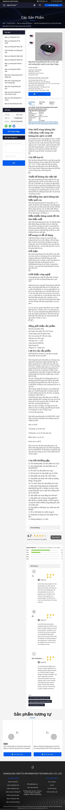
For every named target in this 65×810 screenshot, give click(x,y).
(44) (12, 93)
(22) (13, 87)
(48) (13, 64)
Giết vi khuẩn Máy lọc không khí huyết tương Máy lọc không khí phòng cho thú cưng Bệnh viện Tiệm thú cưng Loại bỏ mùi (17, 747)
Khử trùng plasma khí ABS (37, 705)
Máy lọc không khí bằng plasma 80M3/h (40, 701)
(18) (13, 76)
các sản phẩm (11, 23)
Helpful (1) (43, 580)
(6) (13, 60)
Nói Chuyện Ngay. (53, 5)
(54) (13, 70)
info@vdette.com (42, 1)
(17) (12, 37)
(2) (13, 99)
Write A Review (56, 537)
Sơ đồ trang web (52, 788)
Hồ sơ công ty (52, 781)
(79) (13, 46)
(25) (14, 56)
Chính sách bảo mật (52, 792)
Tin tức (52, 785)
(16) (14, 51)
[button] (11, 737)
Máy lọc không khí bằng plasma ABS (39, 698)
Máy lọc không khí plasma (24, 23)
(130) (12, 42)
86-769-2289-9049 (56, 1)
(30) (13, 82)
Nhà (4, 23)
